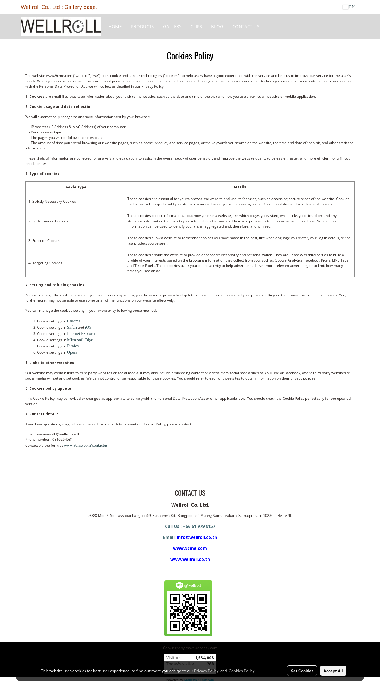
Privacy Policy (206, 670)
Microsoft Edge (80, 340)
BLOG (217, 26)
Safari (72, 327)
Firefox (73, 346)
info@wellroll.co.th (197, 537)
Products (142, 26)
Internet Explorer (81, 333)
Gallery (172, 26)
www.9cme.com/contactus (86, 445)
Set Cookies (302, 670)
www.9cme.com (190, 548)
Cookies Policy (241, 670)
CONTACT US (245, 26)
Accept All (333, 670)
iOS (88, 327)
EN (349, 7)
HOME (115, 26)
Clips (196, 26)
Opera (72, 352)
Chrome (73, 321)
